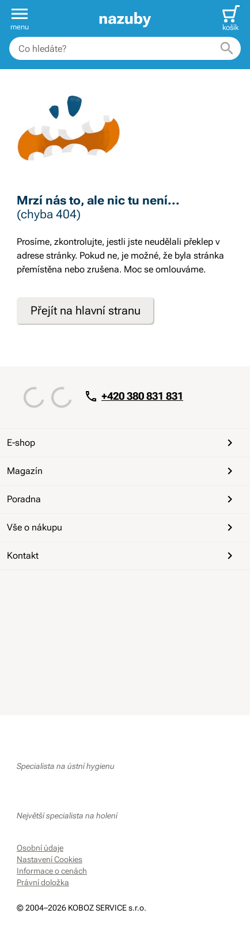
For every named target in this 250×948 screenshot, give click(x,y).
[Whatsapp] (110, 594)
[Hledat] (227, 48)
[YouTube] (54, 594)
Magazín (122, 471)
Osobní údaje (40, 847)
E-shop (122, 443)
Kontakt (122, 556)
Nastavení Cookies (49, 859)
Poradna (122, 499)
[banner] (125, 19)
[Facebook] (27, 594)
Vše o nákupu (122, 527)
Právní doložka (43, 882)
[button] (19, 18)
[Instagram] (82, 594)
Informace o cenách (52, 870)
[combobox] (125, 48)
